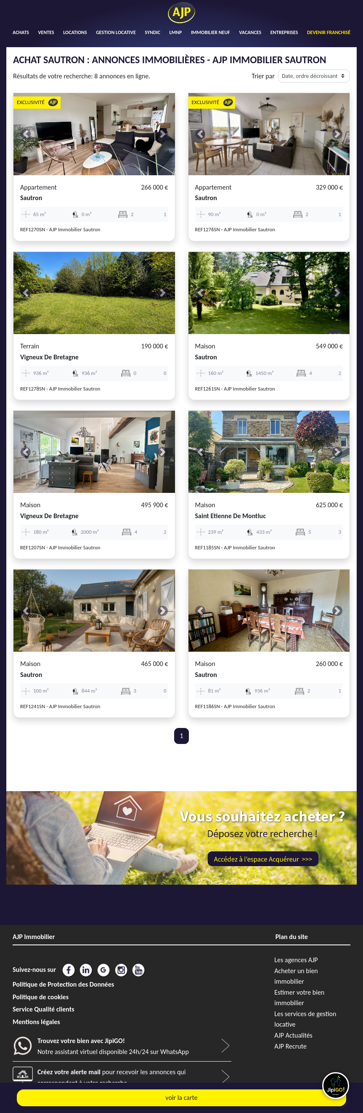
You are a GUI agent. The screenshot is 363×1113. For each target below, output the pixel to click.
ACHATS (21, 32)
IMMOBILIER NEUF (210, 32)
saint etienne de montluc (230, 516)
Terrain (29, 346)
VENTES (46, 32)
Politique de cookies (41, 997)
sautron (31, 198)
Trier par (263, 76)
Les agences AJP (296, 960)
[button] (25, 134)
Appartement (38, 187)
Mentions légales (36, 1022)
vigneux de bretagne (49, 357)
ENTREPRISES (284, 32)
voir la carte (181, 1098)
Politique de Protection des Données (63, 984)
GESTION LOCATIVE (116, 32)
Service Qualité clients (43, 1009)
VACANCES (250, 32)
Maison (205, 346)
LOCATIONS (75, 32)
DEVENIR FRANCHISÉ (328, 32)
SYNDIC (152, 32)
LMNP (176, 32)
